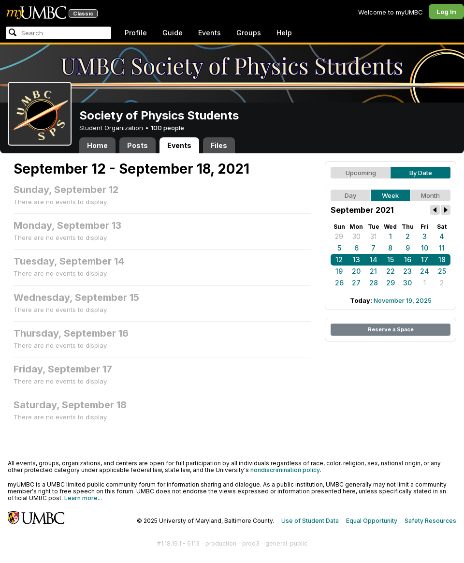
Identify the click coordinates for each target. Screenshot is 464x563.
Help (284, 33)
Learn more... (83, 498)
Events (209, 33)
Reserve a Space (391, 329)
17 (424, 259)
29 (339, 236)
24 (424, 271)
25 (442, 271)
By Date (420, 173)
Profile (136, 33)
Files (219, 145)
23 (407, 271)
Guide (172, 33)
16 (407, 259)
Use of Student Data (310, 520)
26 (339, 283)
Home (97, 145)
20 (356, 271)
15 (390, 259)
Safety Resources (430, 520)
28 (373, 283)
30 (356, 236)
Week (390, 195)
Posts (137, 145)
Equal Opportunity (371, 520)
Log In (446, 11)
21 (373, 271)
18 (442, 259)
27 (356, 283)
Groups (248, 33)
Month (430, 195)
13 (356, 259)
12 (339, 259)
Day (350, 195)
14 (373, 259)
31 (373, 236)
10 (424, 248)
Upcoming (361, 173)
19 (339, 271)
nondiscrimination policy (285, 470)
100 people (167, 128)
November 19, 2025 (403, 300)
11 (442, 248)
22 (390, 271)
